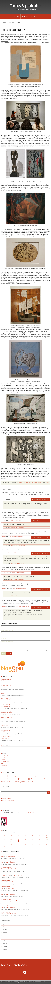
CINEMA (2, 764)
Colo (6, 552)
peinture (17, 781)
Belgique (21, 482)
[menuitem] (16, 16)
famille (26, 779)
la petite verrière (9, 588)
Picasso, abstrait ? (13, 29)
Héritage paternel (5, 687)
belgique (38, 779)
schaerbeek (23, 776)
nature (29, 776)
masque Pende (33, 231)
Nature (4, 941)
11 (11, 841)
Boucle (3, 731)
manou (3, 901)
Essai (28, 781)
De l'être (5, 22)
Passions (35, 482)
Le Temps (43, 278)
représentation (4, 483)
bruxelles (3, 776)
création (23, 483)
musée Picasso (4, 41)
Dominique (8, 499)
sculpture (40, 483)
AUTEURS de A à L (5, 755)
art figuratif (12, 483)
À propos (34, 16)
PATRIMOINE (4, 766)
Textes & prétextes (25, 6)
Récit (8, 779)
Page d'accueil (12, 22)
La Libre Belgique (44, 42)
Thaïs (2, 869)
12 (18, 841)
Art (18, 482)
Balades (5, 927)
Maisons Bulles (5, 725)
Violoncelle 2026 (5, 706)
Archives (25, 16)
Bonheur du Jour (5, 875)
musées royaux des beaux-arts (26, 483)
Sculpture (35, 776)
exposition (14, 779)
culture (32, 779)
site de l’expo (39, 96)
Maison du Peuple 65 (6, 712)
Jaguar (2, 693)
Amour (20, 779)
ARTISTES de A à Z (5, 759)
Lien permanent (5, 482)
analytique (26, 272)
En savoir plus (17, 982)
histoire (23, 781)
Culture (31, 482)
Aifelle (7, 536)
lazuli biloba (8, 572)
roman (3, 779)
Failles (2, 680)
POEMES (3, 768)
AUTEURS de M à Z (5, 758)
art (32, 781)
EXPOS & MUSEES (5, 762)
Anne (7, 520)
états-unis (9, 781)
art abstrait (18, 483)
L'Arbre (18, 22)
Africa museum (25, 229)
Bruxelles (26, 482)
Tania (9, 507)
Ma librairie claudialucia (10, 606)
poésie (44, 779)
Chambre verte (5, 719)
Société (5, 949)
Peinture (39, 482)
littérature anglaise (44, 776)
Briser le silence (5, 738)
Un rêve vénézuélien (6, 699)
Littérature (5, 938)
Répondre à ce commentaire (41, 499)
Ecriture (3, 781)
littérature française (13, 776)
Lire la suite (31, 812)
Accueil (16, 16)
